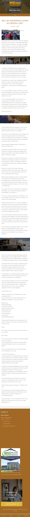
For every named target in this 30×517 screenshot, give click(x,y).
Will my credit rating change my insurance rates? (15, 118)
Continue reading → (7, 111)
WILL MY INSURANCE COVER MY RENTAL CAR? (15, 22)
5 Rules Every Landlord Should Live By (15, 58)
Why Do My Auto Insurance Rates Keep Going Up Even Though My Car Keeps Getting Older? (15, 243)
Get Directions (6, 421)
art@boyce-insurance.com (9, 426)
